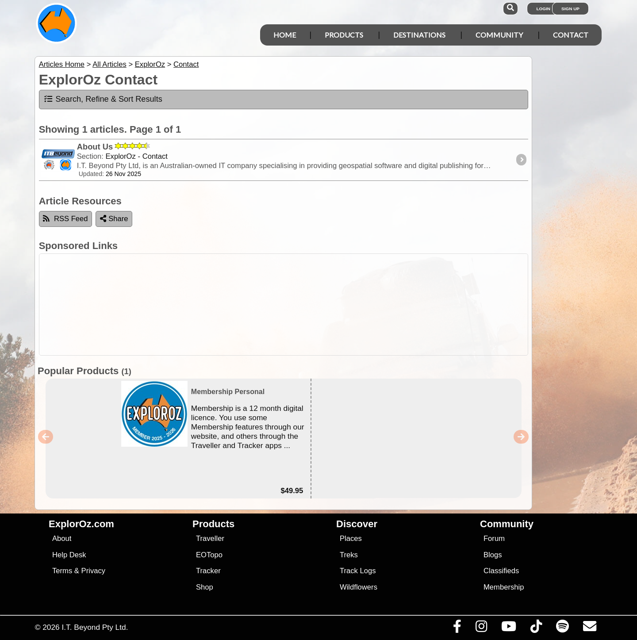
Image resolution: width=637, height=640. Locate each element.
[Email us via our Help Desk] (589, 628)
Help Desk (69, 555)
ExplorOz (150, 64)
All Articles (109, 64)
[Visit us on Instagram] (481, 628)
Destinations (419, 35)
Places (351, 538)
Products (344, 35)
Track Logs (358, 571)
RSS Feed (65, 219)
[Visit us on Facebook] (456, 628)
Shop (204, 587)
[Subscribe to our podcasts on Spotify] (562, 628)
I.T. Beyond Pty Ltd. (94, 627)
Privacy (93, 571)
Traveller (210, 538)
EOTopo (209, 555)
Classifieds (501, 571)
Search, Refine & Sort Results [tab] (102, 99)
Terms (62, 571)
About (61, 538)
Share (114, 219)
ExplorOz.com (81, 523)
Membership (504, 587)
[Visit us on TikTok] (536, 628)
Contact (570, 35)
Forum (494, 538)
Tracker (208, 571)
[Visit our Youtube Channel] (508, 628)
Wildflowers (358, 587)
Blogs (493, 555)
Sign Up (570, 8)
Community (499, 35)
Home (284, 35)
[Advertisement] (326, 304)
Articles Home (61, 64)
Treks (349, 555)
